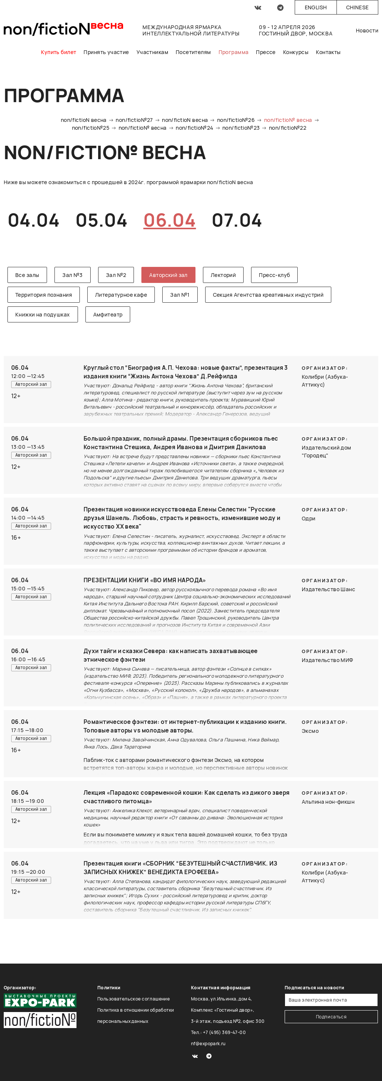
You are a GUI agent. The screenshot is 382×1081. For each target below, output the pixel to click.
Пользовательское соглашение (133, 999)
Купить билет (58, 52)
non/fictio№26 (236, 119)
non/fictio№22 (287, 127)
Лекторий (223, 274)
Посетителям (193, 52)
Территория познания (43, 294)
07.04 (237, 219)
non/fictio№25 (90, 127)
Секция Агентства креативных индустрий (268, 294)
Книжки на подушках (42, 314)
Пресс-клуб (274, 274)
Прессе (266, 52)
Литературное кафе (121, 294)
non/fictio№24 (194, 127)
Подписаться (331, 1017)
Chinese (357, 7)
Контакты (328, 52)
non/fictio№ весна (288, 119)
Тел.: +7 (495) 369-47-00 (218, 1032)
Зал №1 (180, 294)
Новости (367, 30)
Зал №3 (72, 274)
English (316, 7)
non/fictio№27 (134, 119)
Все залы (27, 274)
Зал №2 (116, 274)
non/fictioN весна (84, 119)
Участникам (152, 52)
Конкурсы (296, 52)
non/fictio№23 (241, 127)
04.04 (33, 219)
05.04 (101, 219)
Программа (234, 52)
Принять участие (106, 52)
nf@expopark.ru (208, 1043)
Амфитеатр (108, 314)
